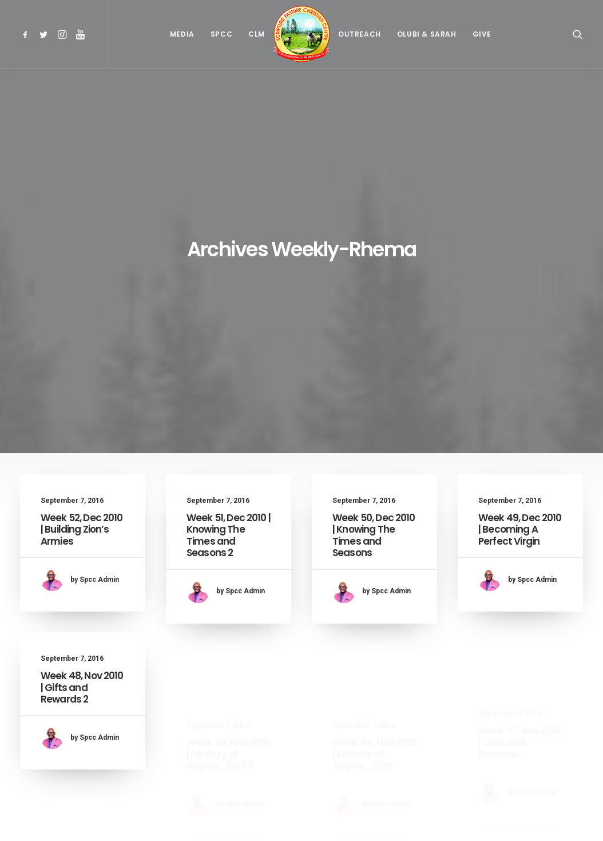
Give (482, 34)
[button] (27, 34)
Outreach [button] (359, 34)
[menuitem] (27, 34)
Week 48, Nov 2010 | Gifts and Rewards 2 (82, 530)
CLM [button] (256, 34)
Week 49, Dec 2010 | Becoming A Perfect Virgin (520, 339)
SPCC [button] (221, 34)
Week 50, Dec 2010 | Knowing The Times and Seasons (373, 330)
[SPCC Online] (301, 34)
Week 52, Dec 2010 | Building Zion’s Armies (82, 315)
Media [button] (182, 34)
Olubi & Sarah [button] (427, 34)
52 (342, 768)
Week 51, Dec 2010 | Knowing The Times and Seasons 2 (229, 321)
